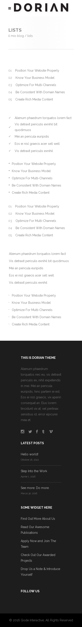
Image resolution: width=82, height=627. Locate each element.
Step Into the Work (34, 471)
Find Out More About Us (38, 518)
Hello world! (29, 454)
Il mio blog (16, 36)
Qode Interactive (32, 620)
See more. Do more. (35, 488)
